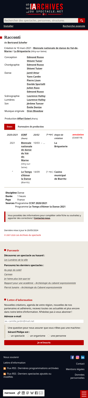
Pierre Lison (34, 80)
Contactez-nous (42, 218)
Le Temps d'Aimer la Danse (26, 175)
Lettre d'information (14, 362)
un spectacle (16, 336)
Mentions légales (75, 369)
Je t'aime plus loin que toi (17, 278)
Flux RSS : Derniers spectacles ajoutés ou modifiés (27, 375)
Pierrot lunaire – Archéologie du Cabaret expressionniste (33, 287)
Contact (80, 363)
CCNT (24, 134)
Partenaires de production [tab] (31, 126)
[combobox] (41, 20)
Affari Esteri (24, 118)
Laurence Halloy (36, 96)
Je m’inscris (43, 342)
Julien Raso (33, 87)
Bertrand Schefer (17, 42)
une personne (57, 336)
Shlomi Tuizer (34, 61)
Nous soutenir (11, 357)
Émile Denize (34, 107)
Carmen (8, 274)
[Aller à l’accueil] (44, 14)
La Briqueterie (22, 51)
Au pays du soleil (12, 270)
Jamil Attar (33, 72)
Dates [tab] (9, 126)
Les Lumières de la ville (16, 259)
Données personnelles (78, 376)
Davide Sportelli (36, 84)
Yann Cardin (34, 76)
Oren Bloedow (35, 111)
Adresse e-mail (12, 316)
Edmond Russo (35, 57)
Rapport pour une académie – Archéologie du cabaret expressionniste (40, 283)
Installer (8, 26)
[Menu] (84, 394)
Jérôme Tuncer (35, 103)
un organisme (36, 336)
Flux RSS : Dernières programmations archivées (31, 368)
